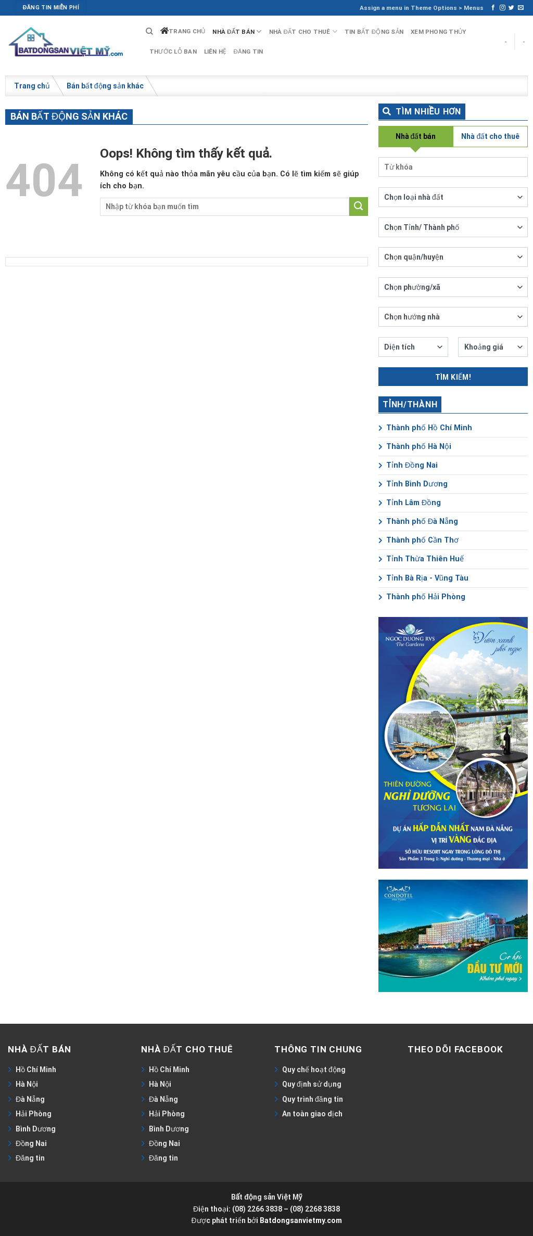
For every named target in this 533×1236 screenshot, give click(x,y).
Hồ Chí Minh (36, 1069)
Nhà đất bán (236, 31)
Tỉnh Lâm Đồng (409, 502)
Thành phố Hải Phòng (421, 597)
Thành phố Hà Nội (414, 446)
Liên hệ (215, 51)
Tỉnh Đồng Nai (408, 465)
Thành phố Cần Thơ (418, 540)
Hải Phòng (34, 1114)
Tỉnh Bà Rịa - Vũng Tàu (423, 578)
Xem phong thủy (438, 31)
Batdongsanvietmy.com (301, 1220)
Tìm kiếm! (453, 377)
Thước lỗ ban (173, 51)
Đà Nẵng (30, 1099)
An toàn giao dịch (312, 1114)
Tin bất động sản (374, 31)
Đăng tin (248, 51)
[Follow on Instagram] (502, 8)
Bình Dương (36, 1129)
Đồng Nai (31, 1143)
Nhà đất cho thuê (303, 31)
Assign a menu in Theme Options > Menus (422, 7)
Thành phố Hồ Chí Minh (425, 427)
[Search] (149, 31)
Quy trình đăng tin (312, 1099)
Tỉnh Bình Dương (413, 484)
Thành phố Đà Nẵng (418, 521)
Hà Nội (27, 1084)
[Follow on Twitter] (511, 8)
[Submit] (358, 206)
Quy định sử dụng (311, 1084)
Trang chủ (187, 31)
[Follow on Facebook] (493, 8)
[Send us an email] (521, 8)
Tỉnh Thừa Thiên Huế (421, 559)
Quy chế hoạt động (314, 1069)
